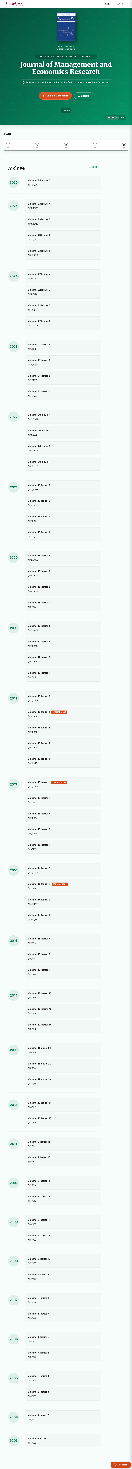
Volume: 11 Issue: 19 (39, 1079)
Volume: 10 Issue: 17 (39, 1102)
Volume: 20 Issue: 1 (39, 461)
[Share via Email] (124, 145)
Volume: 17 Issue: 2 (39, 657)
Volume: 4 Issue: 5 (38, 1337)
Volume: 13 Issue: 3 (39, 938)
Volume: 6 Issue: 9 (38, 1274)
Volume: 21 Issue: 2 (39, 375)
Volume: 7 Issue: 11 (39, 1219)
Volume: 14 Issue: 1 (39, 915)
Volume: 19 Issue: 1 (39, 532)
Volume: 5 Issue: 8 (38, 1298)
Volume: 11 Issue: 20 (39, 1063)
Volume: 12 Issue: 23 (39, 993)
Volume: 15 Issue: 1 (47, 782)
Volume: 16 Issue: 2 (39, 743)
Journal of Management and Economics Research (66, 68)
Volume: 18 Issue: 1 (39, 602)
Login (120, 4)
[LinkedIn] (95, 145)
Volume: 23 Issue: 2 (39, 235)
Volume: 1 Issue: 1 (38, 1438)
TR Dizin (66, 110)
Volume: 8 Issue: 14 (39, 1180)
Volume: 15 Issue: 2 (39, 829)
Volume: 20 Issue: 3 (39, 430)
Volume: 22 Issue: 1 (39, 321)
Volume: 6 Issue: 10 (39, 1258)
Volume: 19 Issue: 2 (39, 516)
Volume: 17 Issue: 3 (39, 641)
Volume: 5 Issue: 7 (38, 1313)
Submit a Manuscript (55, 95)
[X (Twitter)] (66, 145)
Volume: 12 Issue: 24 (40, 1024)
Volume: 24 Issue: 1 (39, 180)
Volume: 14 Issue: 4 (39, 868)
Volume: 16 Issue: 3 (39, 727)
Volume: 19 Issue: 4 (39, 485)
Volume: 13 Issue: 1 (39, 969)
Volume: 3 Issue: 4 (38, 1376)
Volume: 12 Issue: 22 (39, 1009)
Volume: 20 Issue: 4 (39, 414)
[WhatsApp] (37, 145)
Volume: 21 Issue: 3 (39, 360)
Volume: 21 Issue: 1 (39, 391)
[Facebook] (8, 145)
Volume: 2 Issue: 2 (38, 1415)
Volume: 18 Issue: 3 (39, 571)
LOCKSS (93, 167)
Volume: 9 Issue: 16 (39, 1141)
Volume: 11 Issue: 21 (39, 1048)
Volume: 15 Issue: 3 (39, 813)
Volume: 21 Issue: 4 (39, 344)
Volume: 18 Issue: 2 (39, 586)
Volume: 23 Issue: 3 (39, 219)
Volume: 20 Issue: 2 (39, 446)
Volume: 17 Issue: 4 (39, 626)
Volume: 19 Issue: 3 (39, 500)
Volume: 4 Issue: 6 (38, 1352)
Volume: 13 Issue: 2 (39, 954)
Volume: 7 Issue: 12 (39, 1235)
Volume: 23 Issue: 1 (39, 250)
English (109, 4)
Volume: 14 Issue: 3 (48, 884)
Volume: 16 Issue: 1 (47, 712)
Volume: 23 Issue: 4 (39, 203)
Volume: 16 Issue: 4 (39, 696)
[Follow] (112, 118)
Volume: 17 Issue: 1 (39, 672)
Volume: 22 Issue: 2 (39, 305)
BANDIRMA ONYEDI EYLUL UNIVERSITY (73, 56)
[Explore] (83, 95)
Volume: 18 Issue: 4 (39, 555)
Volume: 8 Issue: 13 (39, 1196)
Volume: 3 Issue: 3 (38, 1391)
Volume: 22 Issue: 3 (39, 289)
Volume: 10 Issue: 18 (39, 1118)
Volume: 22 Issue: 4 (39, 274)
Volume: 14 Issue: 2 (39, 899)
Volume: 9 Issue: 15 (39, 1157)
